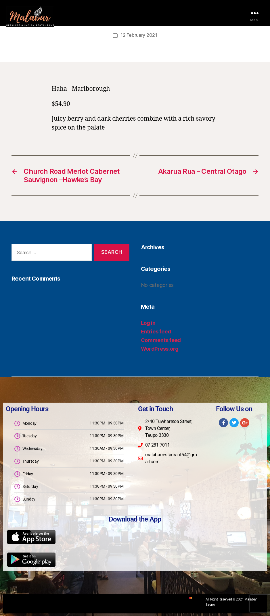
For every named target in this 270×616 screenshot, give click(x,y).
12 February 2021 (138, 35)
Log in (148, 323)
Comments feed (161, 340)
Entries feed (156, 331)
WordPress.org (160, 348)
